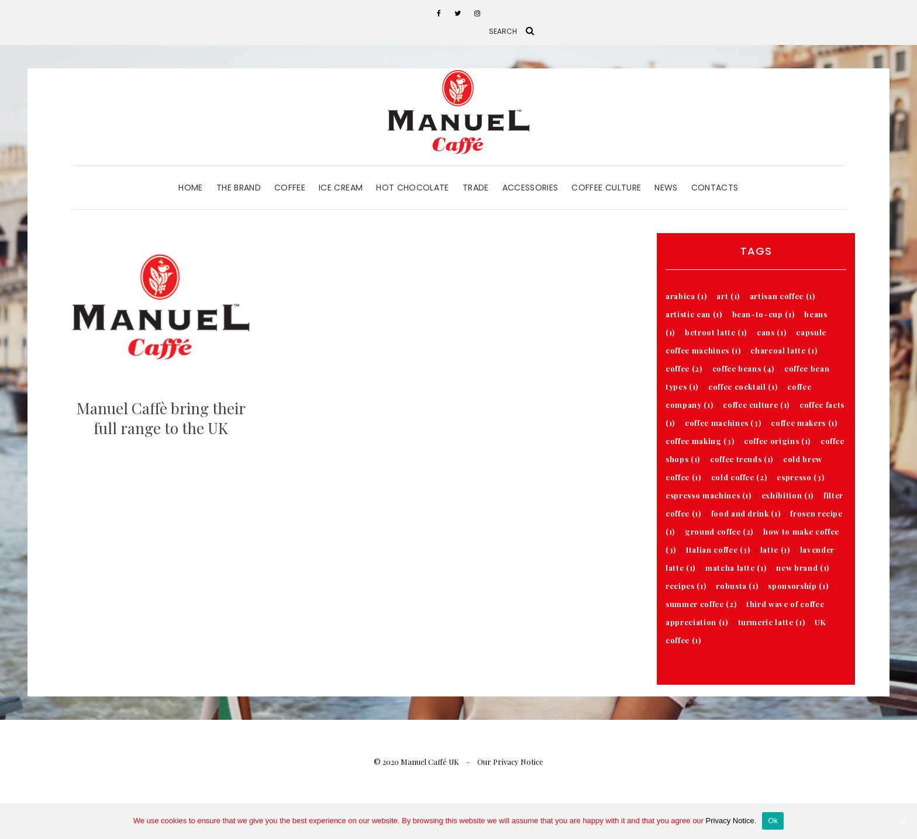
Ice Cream (341, 187)
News (665, 187)
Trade (476, 187)
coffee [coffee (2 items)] (684, 368)
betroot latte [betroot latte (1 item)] (716, 332)
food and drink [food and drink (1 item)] (746, 513)
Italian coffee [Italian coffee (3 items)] (718, 549)
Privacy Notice (730, 820)
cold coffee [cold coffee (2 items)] (739, 477)
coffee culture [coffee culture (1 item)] (756, 405)
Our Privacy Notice (510, 762)
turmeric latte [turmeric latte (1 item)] (771, 622)
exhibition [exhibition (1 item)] (787, 495)
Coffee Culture (606, 187)
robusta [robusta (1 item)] (737, 586)
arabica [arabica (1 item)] (686, 296)
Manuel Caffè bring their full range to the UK (161, 418)
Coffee (289, 187)
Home (190, 187)
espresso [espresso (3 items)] (800, 477)
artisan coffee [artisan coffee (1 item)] (782, 296)
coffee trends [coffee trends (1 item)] (741, 459)
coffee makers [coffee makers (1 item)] (804, 423)
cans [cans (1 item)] (771, 332)
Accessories (530, 187)
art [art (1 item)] (728, 296)
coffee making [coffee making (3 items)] (700, 441)
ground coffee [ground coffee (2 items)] (719, 531)
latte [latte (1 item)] (775, 549)
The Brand (238, 187)
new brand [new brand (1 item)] (802, 568)
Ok (773, 820)
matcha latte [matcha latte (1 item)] (735, 568)
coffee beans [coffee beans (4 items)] (743, 368)
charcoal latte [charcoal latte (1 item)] (783, 350)
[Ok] (902, 821)
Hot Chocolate (412, 187)
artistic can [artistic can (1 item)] (694, 314)
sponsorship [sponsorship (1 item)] (798, 586)
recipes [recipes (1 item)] (686, 586)
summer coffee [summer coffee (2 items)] (701, 604)
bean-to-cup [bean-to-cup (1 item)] (763, 314)
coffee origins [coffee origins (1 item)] (777, 441)
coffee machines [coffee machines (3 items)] (723, 423)
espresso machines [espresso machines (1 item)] (708, 495)
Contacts (715, 187)
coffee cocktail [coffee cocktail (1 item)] (742, 386)
